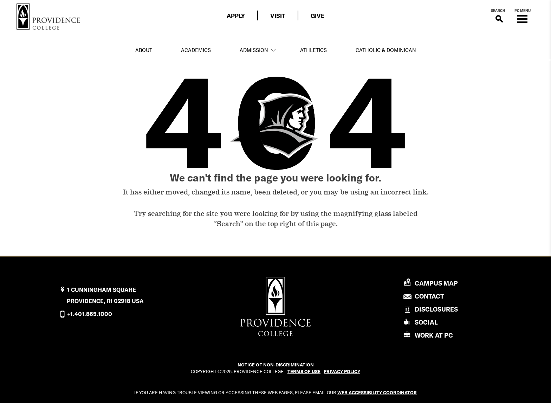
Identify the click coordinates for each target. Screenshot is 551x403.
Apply (236, 15)
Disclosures (436, 309)
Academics (196, 50)
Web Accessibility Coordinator (377, 392)
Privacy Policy (342, 371)
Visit (277, 15)
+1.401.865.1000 (89, 314)
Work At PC (434, 335)
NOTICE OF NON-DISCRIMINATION (276, 364)
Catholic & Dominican (386, 50)
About (143, 50)
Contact (429, 296)
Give (317, 15)
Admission (254, 50)
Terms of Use (303, 371)
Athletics (313, 50)
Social (426, 322)
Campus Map (436, 283)
